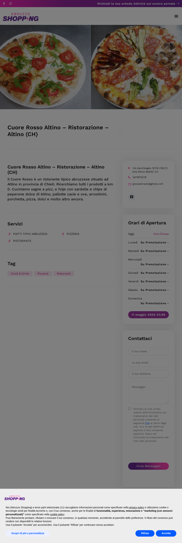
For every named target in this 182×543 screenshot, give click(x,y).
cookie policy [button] (57, 514)
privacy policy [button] (136, 507)
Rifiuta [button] (145, 533)
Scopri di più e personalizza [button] (27, 533)
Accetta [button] (166, 533)
